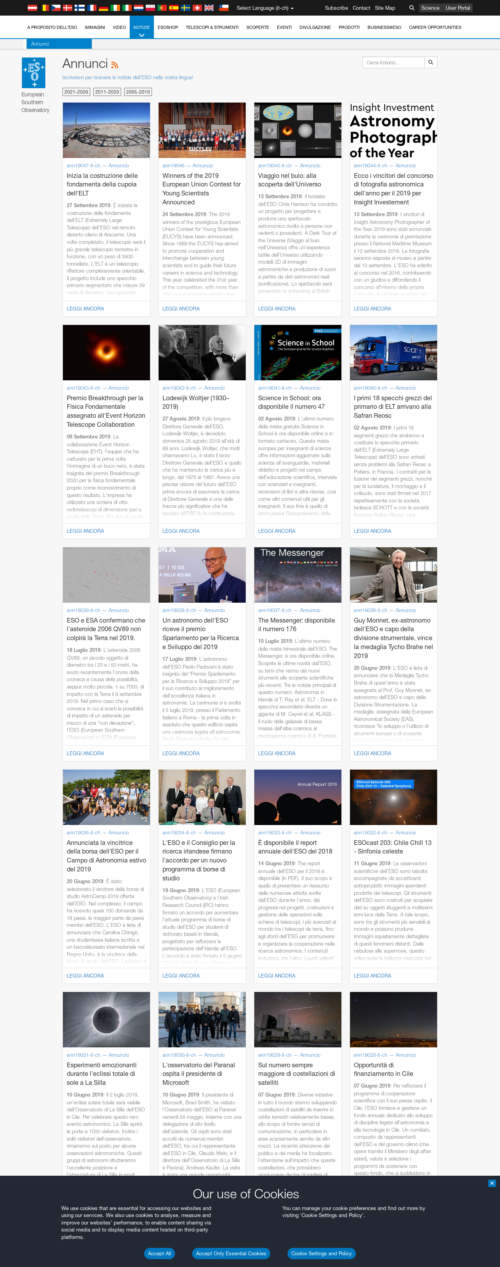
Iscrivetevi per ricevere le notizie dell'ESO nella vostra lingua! (127, 77)
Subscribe (336, 8)
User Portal (458, 8)
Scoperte (257, 27)
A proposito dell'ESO (52, 27)
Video (119, 27)
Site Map (385, 8)
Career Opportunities (435, 27)
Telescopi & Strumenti (212, 27)
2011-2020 (107, 92)
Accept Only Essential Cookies (231, 1253)
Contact (361, 8)
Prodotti (349, 27)
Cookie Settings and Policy (321, 1253)
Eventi (284, 27)
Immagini (95, 27)
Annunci (37, 44)
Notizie (142, 32)
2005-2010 (138, 92)
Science (430, 8)
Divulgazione (315, 27)
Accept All (159, 1253)
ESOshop (168, 27)
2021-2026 (76, 92)
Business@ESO (384, 27)
